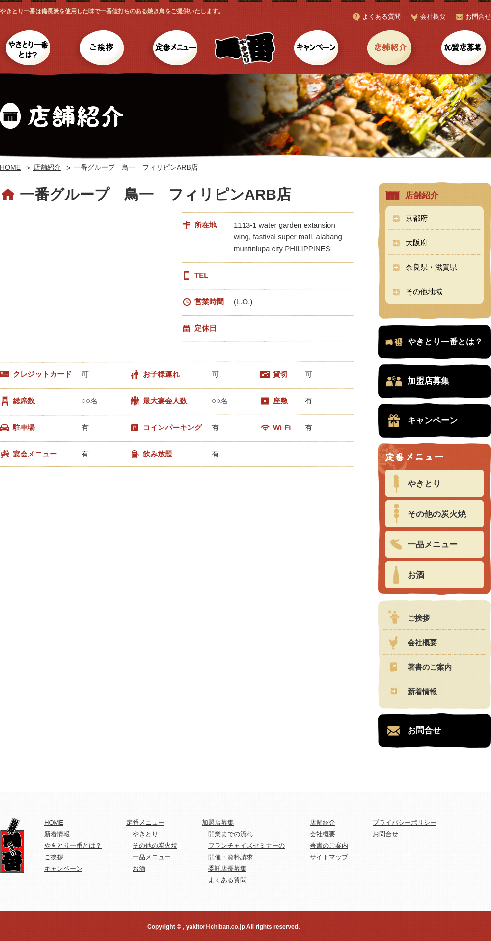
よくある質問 (381, 16)
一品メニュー (433, 544)
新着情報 (422, 691)
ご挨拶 (102, 49)
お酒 (416, 575)
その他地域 (424, 291)
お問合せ (478, 16)
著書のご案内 (430, 667)
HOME (10, 167)
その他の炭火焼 (437, 514)
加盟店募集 (463, 49)
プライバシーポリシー (404, 822)
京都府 (417, 218)
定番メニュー (175, 49)
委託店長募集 (227, 868)
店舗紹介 (389, 49)
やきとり (424, 483)
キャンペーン (315, 49)
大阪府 (417, 242)
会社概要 (433, 16)
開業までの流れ (230, 834)
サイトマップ (329, 857)
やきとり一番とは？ (28, 49)
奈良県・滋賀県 (431, 267)
